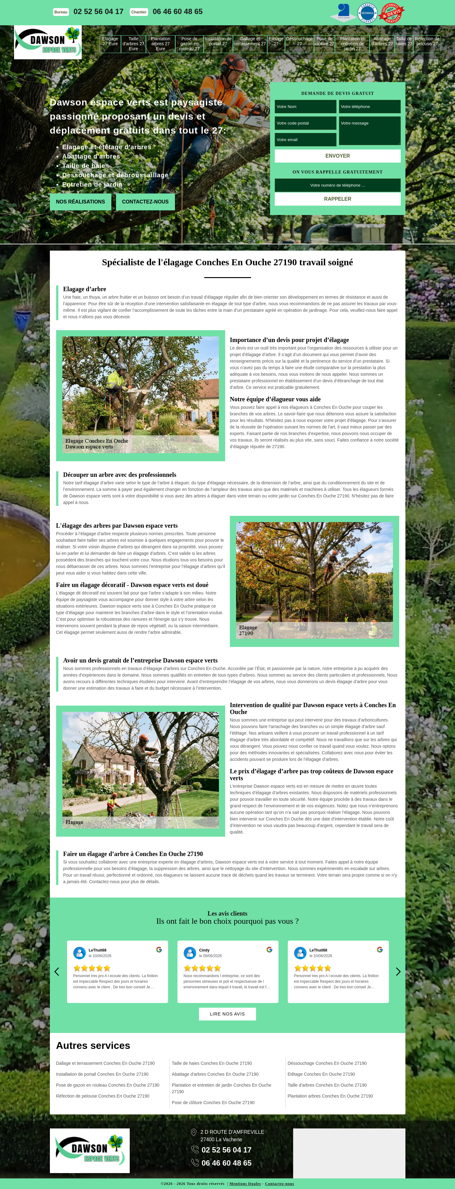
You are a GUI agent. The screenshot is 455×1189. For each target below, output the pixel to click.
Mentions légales (245, 1184)
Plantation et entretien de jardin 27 (352, 43)
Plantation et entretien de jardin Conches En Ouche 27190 (221, 1088)
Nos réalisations (80, 201)
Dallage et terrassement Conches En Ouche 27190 (105, 1063)
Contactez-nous (145, 201)
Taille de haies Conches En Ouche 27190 (212, 1063)
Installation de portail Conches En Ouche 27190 (102, 1074)
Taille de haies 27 (404, 41)
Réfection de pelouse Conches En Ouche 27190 (103, 1096)
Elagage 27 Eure (110, 41)
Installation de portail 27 (218, 41)
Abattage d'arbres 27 (382, 41)
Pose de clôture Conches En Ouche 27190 (213, 1102)
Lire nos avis (227, 1013)
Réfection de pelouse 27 (427, 41)
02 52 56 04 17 (98, 11)
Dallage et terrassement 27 (250, 41)
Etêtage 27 (276, 41)
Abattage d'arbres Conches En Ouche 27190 (215, 1074)
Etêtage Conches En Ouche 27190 (321, 1074)
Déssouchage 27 (299, 41)
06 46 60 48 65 (178, 11)
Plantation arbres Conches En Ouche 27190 (330, 1096)
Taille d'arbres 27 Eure (133, 43)
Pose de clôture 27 (324, 41)
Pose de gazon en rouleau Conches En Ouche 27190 (108, 1085)
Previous (56, 971)
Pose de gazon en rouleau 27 (189, 43)
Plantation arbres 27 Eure (160, 43)
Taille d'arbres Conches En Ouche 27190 (327, 1085)
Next (398, 971)
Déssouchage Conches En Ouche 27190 (327, 1063)
